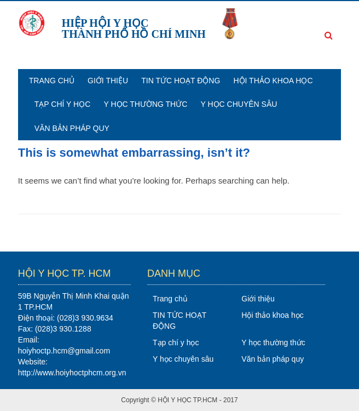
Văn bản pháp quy (71, 128)
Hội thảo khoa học (272, 80)
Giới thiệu (108, 80)
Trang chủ (51, 80)
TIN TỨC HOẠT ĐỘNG (180, 80)
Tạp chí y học (62, 104)
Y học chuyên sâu (239, 104)
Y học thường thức (145, 104)
